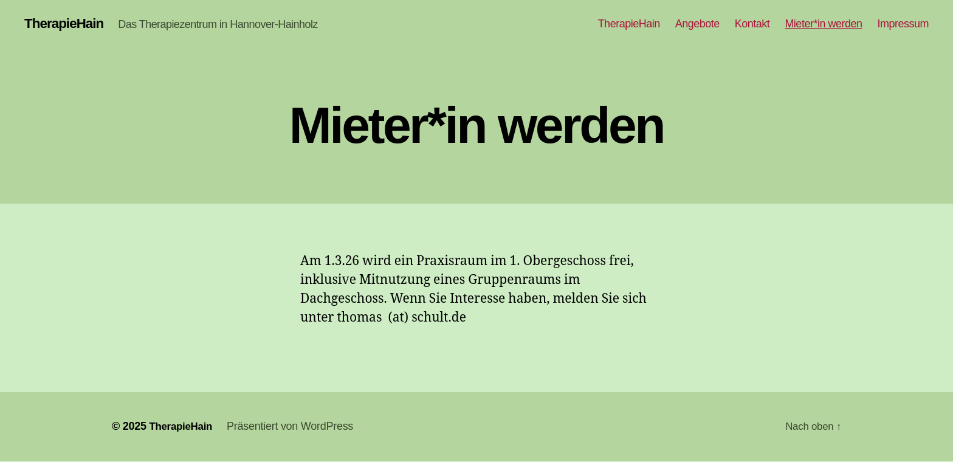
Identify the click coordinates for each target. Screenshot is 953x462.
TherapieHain (66, 24)
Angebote (697, 24)
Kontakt (752, 24)
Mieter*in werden (823, 24)
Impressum (903, 24)
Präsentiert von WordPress (294, 427)
